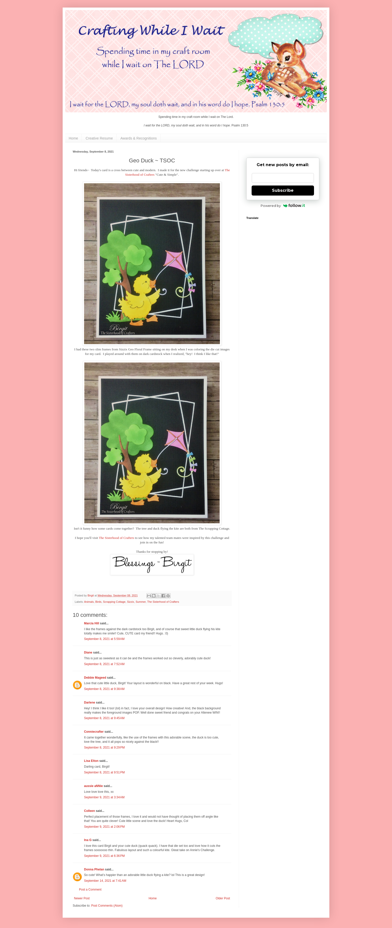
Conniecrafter (94, 731)
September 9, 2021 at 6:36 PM (104, 856)
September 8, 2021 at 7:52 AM (104, 664)
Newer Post (82, 898)
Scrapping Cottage (114, 601)
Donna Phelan (94, 869)
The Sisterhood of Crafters (116, 538)
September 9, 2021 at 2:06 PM (104, 826)
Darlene (90, 702)
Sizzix (130, 601)
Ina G (88, 840)
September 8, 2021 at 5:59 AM (104, 639)
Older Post (223, 898)
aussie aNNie (93, 786)
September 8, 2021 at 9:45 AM (104, 718)
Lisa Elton (91, 761)
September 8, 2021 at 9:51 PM (104, 772)
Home (73, 138)
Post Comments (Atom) (107, 905)
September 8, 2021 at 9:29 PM (104, 747)
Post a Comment (90, 889)
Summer (141, 601)
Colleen (89, 811)
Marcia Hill (91, 623)
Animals (89, 601)
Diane (88, 652)
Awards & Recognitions (139, 138)
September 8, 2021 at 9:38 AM (104, 689)
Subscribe (283, 190)
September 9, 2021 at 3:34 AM (104, 797)
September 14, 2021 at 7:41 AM (105, 881)
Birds (98, 601)
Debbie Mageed (95, 677)
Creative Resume (99, 138)
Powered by (283, 206)
